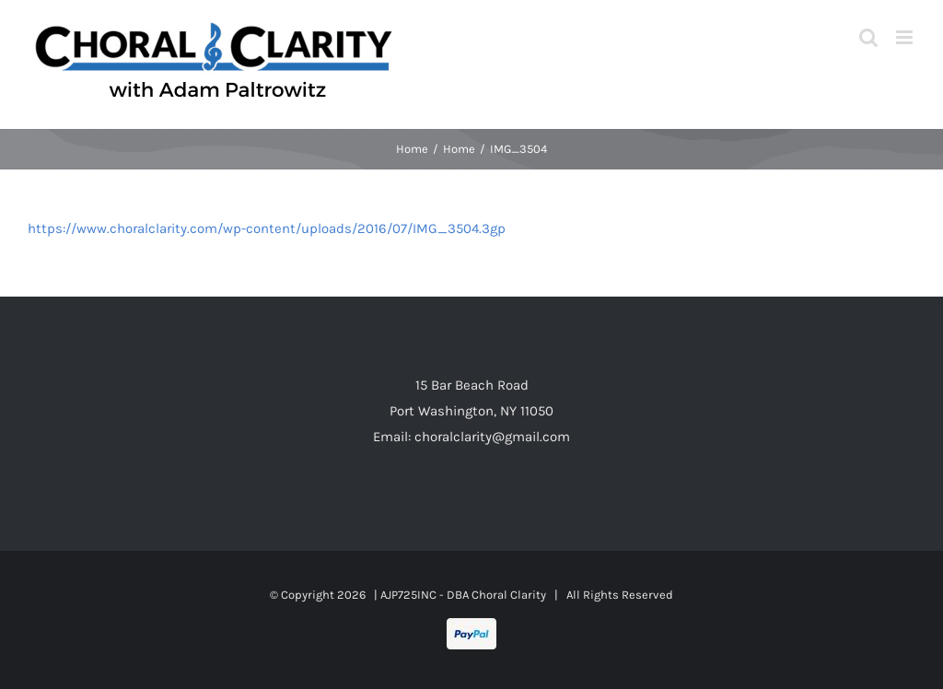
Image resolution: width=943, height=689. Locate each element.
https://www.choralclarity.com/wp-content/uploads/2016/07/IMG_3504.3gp (267, 228)
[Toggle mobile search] (868, 37)
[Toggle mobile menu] (905, 37)
